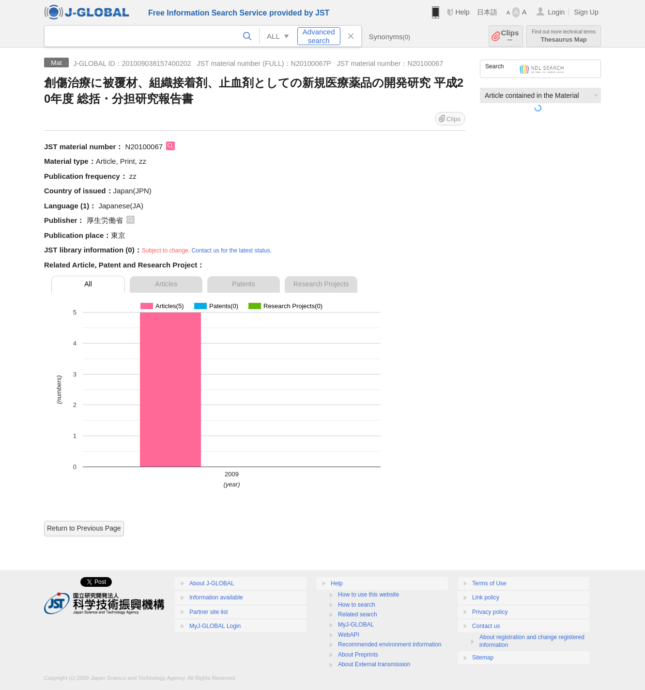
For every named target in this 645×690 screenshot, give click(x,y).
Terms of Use (489, 583)
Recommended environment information (389, 644)
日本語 (487, 12)
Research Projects (321, 284)
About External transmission (374, 664)
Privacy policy (489, 612)
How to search (356, 604)
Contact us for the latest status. (231, 250)
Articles (166, 284)
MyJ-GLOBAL (356, 624)
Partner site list (208, 612)
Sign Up (586, 12)
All (88, 284)
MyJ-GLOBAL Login (215, 626)
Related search (357, 614)
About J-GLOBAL (211, 583)
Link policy (485, 597)
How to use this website (368, 594)
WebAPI (348, 634)
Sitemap (482, 657)
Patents (243, 284)
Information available (216, 597)
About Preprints (358, 654)
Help (462, 12)
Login (556, 12)
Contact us (486, 626)
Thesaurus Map (564, 36)
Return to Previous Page (84, 528)
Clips (510, 36)
